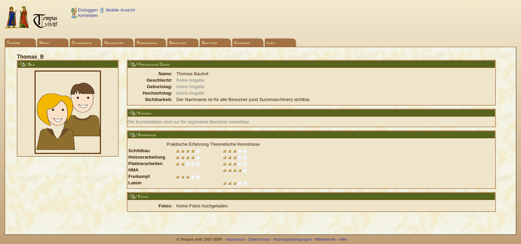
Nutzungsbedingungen (292, 239)
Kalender (242, 42)
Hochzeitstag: (157, 93)
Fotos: (165, 205)
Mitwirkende (325, 239)
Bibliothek (177, 42)
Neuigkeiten (114, 42)
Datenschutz (259, 239)
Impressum (235, 239)
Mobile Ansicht (117, 10)
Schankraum (82, 42)
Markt (44, 42)
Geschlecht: (159, 80)
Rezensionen (147, 42)
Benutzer (209, 42)
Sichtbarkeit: (158, 99)
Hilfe (343, 239)
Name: (165, 73)
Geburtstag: (159, 86)
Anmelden (84, 15)
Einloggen (84, 10)
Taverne (13, 42)
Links (271, 42)
